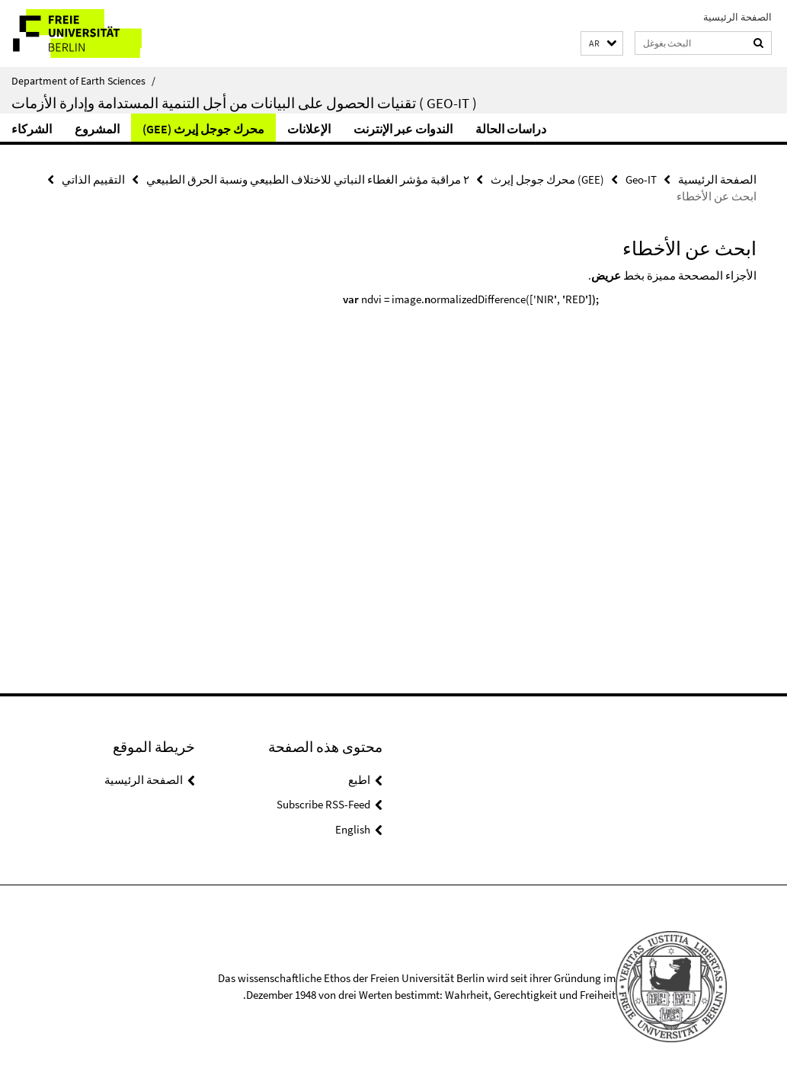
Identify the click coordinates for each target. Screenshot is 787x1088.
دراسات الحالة (510, 128)
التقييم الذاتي (93, 179)
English (352, 829)
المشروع (97, 128)
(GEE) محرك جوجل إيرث (203, 128)
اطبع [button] (359, 780)
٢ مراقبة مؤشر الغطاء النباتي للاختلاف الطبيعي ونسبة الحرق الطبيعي (307, 179)
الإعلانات (309, 128)
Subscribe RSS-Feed (323, 804)
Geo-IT (641, 179)
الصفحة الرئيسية (737, 17)
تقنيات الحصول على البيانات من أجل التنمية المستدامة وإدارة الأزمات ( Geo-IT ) (244, 103)
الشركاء (31, 128)
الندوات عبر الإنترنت (403, 128)
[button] (602, 43)
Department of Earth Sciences (83, 80)
